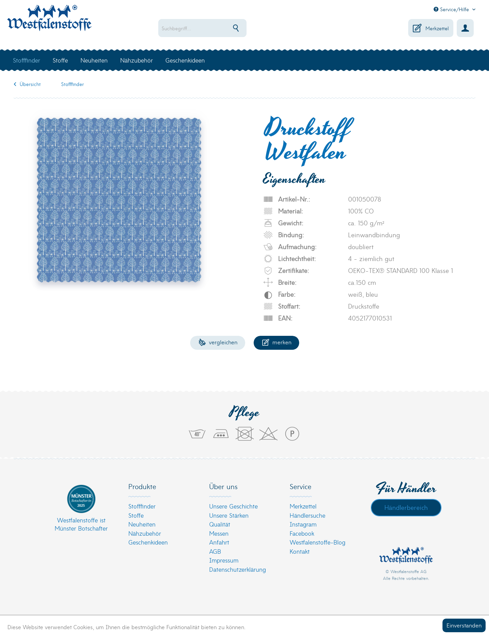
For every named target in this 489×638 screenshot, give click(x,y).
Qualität (219, 524)
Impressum (223, 560)
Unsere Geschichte (233, 506)
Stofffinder (142, 506)
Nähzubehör (144, 533)
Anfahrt (219, 542)
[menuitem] (224, 28)
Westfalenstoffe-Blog (317, 542)
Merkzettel (303, 506)
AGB (215, 551)
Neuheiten (142, 524)
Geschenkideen (148, 542)
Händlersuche (307, 515)
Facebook (302, 533)
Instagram (303, 524)
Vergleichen (217, 342)
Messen (219, 533)
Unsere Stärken (229, 515)
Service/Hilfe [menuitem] (452, 9)
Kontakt (300, 551)
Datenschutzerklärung (237, 569)
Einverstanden (464, 625)
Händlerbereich (406, 507)
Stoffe (136, 515)
